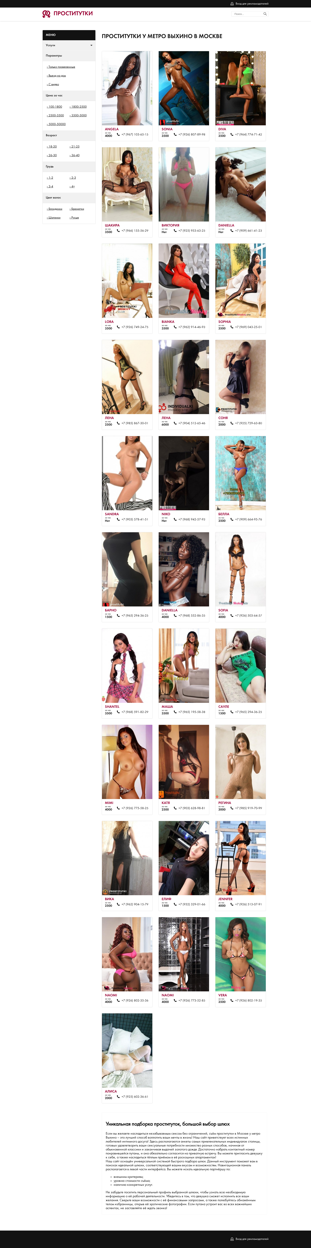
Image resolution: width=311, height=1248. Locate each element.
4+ (73, 186)
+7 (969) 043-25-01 (248, 327)
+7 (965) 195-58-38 (192, 712)
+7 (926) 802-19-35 (248, 1000)
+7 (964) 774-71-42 (248, 134)
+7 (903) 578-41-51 (135, 519)
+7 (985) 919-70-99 (248, 808)
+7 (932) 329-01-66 (192, 904)
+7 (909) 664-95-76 (248, 519)
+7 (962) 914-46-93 (192, 327)
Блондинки (55, 209)
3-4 (51, 186)
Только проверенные (62, 67)
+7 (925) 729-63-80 (248, 423)
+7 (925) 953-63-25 (192, 230)
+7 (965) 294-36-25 (135, 615)
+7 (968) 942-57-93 (192, 519)
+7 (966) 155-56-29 (135, 230)
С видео (54, 84)
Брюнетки (77, 209)
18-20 (53, 146)
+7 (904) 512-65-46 (192, 423)
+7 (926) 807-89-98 (192, 134)
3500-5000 (79, 115)
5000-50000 (57, 124)
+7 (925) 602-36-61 (135, 1096)
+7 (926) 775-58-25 (135, 808)
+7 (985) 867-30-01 (135, 423)
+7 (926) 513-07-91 (248, 904)
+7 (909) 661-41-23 (248, 230)
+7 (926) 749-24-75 (135, 327)
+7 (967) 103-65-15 (135, 134)
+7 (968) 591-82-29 (135, 712)
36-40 (75, 155)
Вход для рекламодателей (252, 3)
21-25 (75, 146)
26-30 (53, 155)
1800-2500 (79, 106)
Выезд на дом (57, 75)
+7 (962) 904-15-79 (135, 904)
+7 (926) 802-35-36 (135, 1000)
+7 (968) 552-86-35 (192, 615)
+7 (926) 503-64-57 (248, 615)
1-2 (51, 177)
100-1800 (55, 106)
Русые (75, 217)
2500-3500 (56, 115)
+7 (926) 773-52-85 (192, 1000)
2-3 (73, 177)
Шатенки (54, 217)
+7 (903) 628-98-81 (192, 808)
